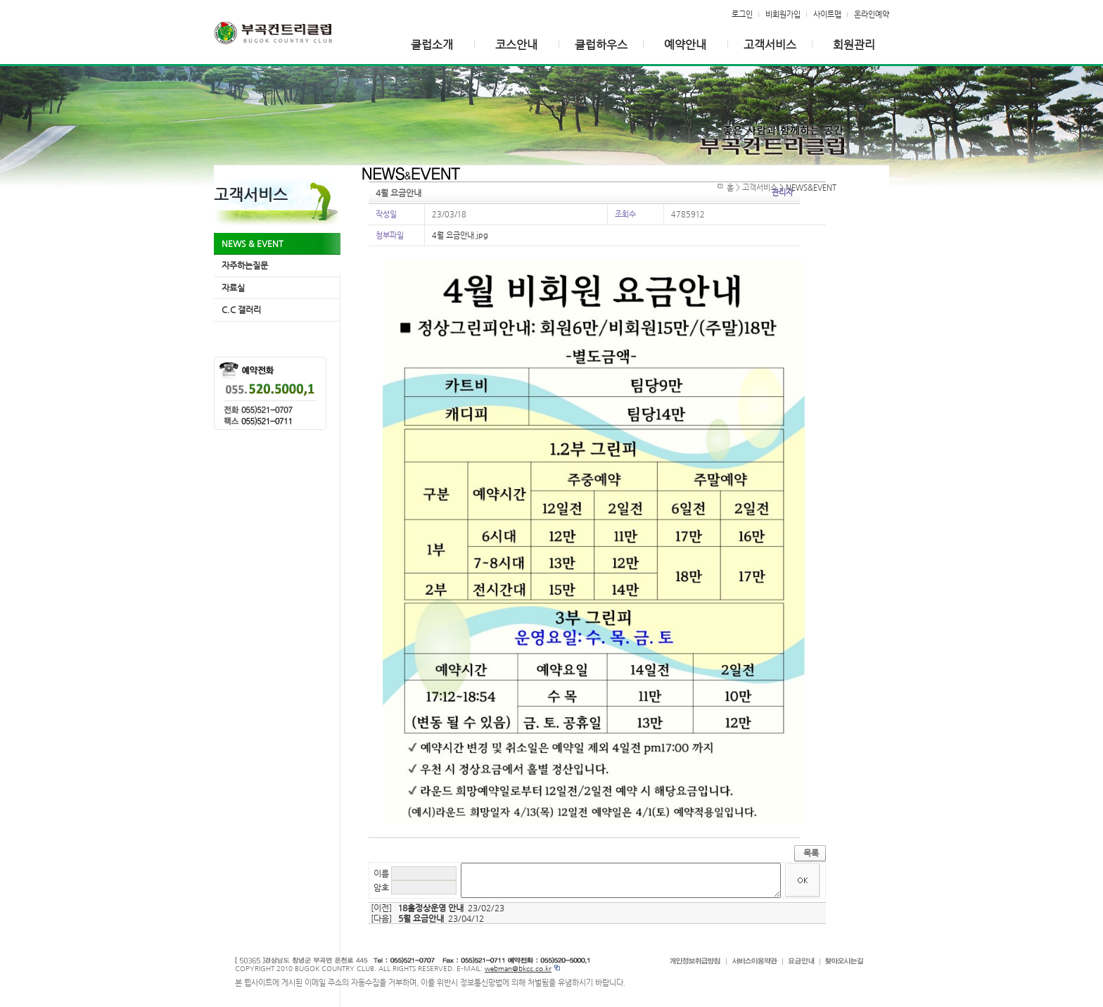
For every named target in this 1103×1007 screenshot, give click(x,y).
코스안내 (516, 44)
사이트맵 (827, 14)
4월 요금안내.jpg (460, 235)
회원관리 (854, 44)
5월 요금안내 (421, 918)
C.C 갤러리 (241, 309)
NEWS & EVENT (252, 243)
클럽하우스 (601, 44)
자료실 (233, 287)
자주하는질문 (245, 265)
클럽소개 (432, 44)
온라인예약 (871, 14)
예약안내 (685, 44)
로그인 (742, 14)
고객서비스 (770, 44)
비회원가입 (783, 14)
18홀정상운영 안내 (431, 907)
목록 (811, 853)
